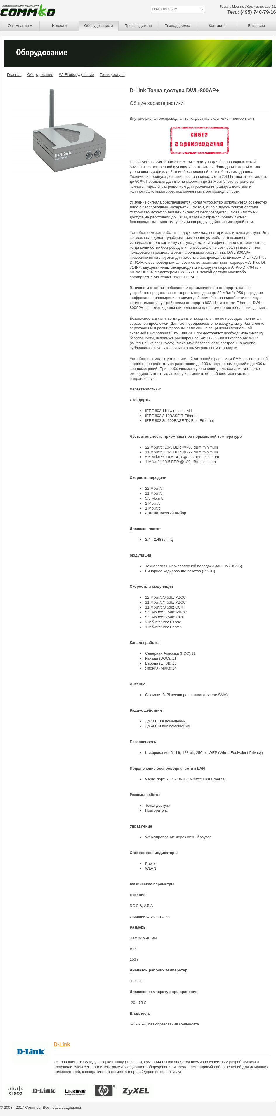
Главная (14, 74)
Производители (138, 25)
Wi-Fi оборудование (76, 74)
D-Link (62, 1044)
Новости (59, 25)
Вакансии (256, 25)
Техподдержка (177, 25)
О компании (20, 25)
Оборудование (98, 25)
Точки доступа (112, 74)
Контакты (217, 25)
